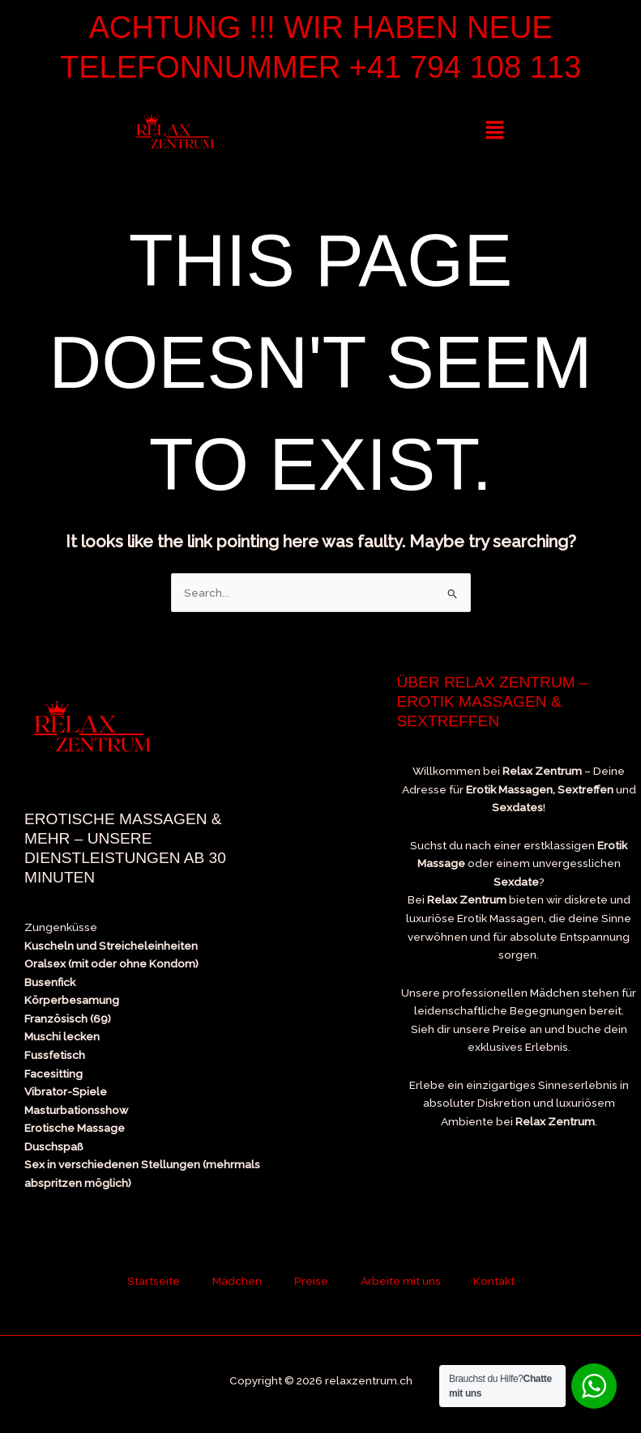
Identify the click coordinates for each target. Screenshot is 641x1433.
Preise (510, 1029)
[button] (495, 130)
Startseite (153, 1280)
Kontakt (494, 1280)
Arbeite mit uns (401, 1280)
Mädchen (554, 992)
